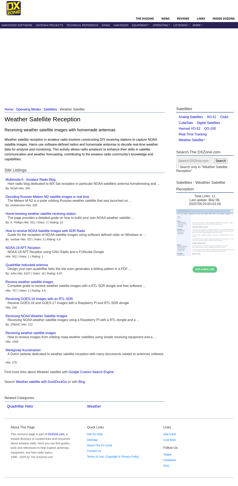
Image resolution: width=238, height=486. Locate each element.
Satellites (50, 109)
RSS (166, 465)
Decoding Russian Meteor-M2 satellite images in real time (47, 196)
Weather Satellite (191, 140)
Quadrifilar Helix (20, 406)
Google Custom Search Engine (91, 372)
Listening (180, 25)
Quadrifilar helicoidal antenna (27, 265)
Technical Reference (82, 25)
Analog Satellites (191, 117)
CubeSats (186, 123)
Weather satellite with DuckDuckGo (41, 381)
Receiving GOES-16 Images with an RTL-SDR (39, 299)
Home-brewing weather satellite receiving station (41, 213)
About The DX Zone (99, 445)
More (197, 25)
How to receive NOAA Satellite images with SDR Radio (45, 231)
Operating (160, 25)
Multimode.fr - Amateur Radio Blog (31, 179)
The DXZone (145, 18)
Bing (82, 381)
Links (201, 18)
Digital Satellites (208, 123)
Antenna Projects (49, 25)
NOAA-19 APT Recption (23, 248)
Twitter (167, 454)
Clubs (224, 117)
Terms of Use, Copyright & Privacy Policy (113, 456)
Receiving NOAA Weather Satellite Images (36, 316)
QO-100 (210, 128)
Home (8, 109)
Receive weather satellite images (29, 282)
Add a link (169, 434)
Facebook (169, 460)
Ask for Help (94, 434)
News (165, 18)
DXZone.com (56, 434)
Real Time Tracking (193, 134)
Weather (94, 406)
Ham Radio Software (17, 25)
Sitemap (92, 439)
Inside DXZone (224, 18)
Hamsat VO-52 (189, 128)
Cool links (169, 439)
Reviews (183, 18)
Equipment (140, 25)
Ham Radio (121, 25)
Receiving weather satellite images (31, 333)
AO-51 (211, 117)
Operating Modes (28, 109)
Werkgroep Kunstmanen (23, 350)
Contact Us (94, 451)
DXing (106, 25)
